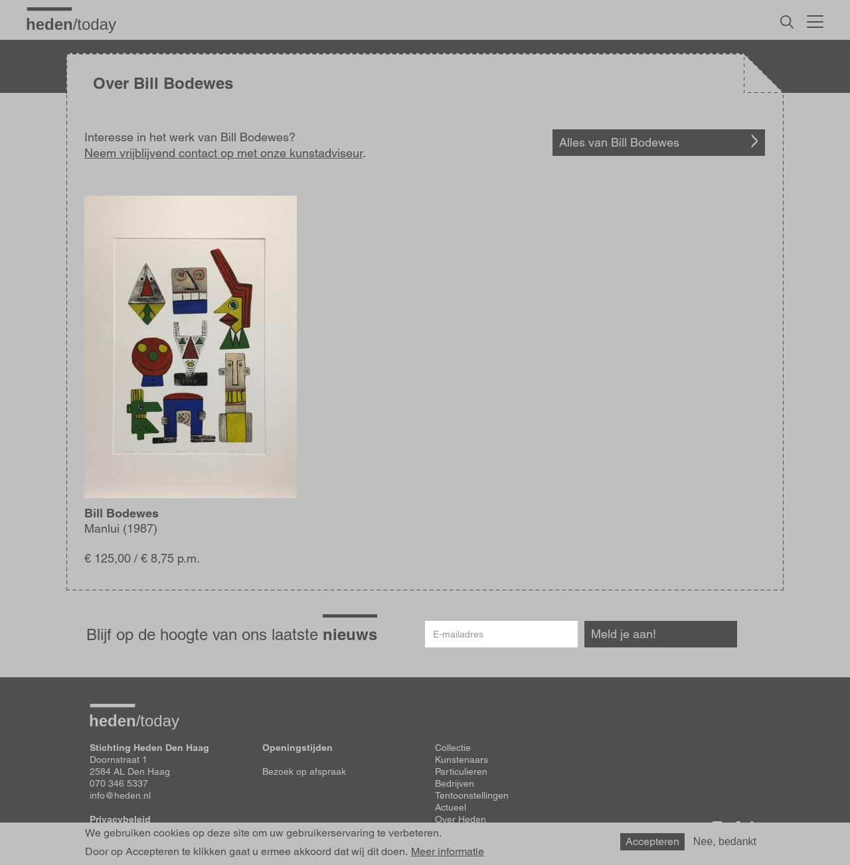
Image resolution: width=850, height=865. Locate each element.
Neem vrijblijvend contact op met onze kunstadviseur (223, 153)
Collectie (453, 747)
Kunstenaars (461, 759)
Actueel (450, 807)
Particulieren (461, 771)
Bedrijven (454, 783)
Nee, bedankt (724, 841)
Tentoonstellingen (472, 795)
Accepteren (652, 841)
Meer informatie (447, 852)
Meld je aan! (623, 634)
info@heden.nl (120, 795)
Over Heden (460, 819)
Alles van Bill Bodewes (619, 142)
